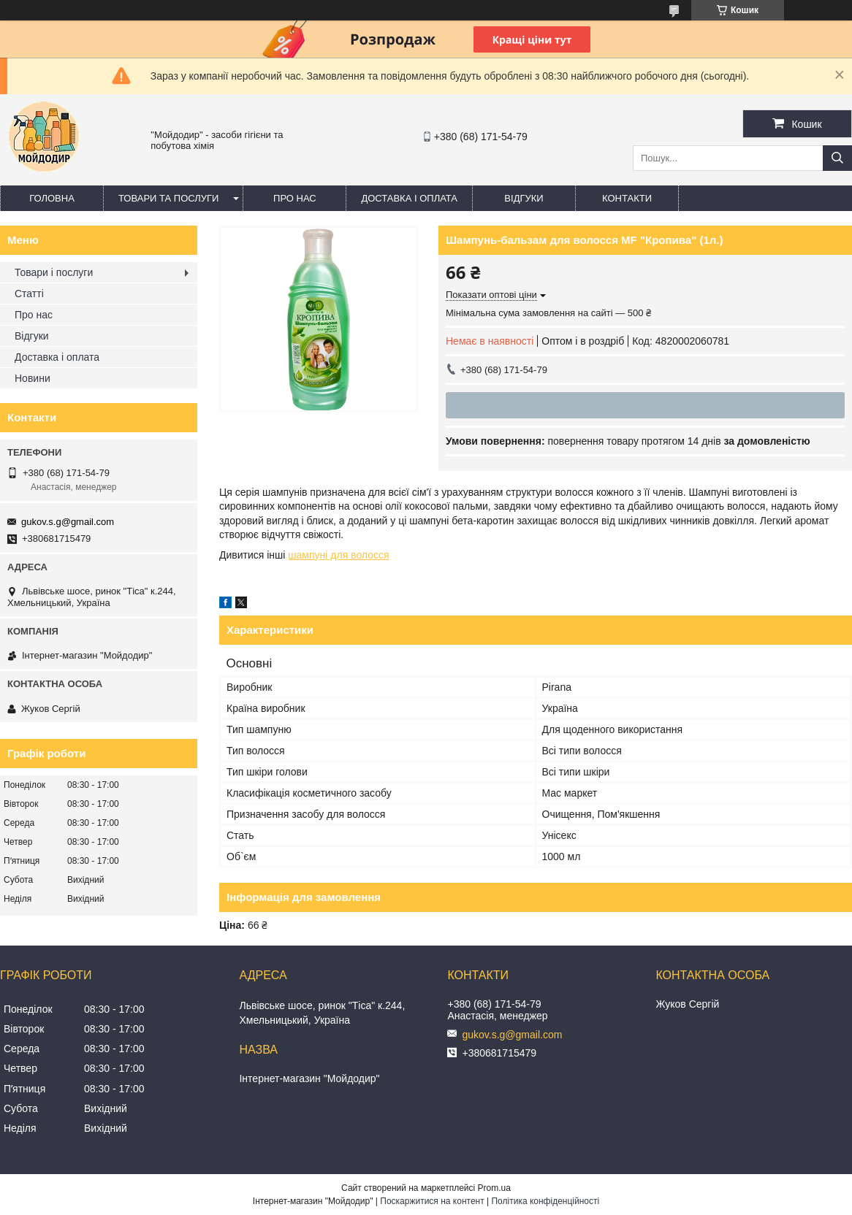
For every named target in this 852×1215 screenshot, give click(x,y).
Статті (29, 293)
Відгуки (523, 198)
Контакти (627, 198)
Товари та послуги (168, 198)
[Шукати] (837, 158)
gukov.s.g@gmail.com (67, 521)
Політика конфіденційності (545, 1201)
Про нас (294, 198)
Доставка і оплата (409, 198)
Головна (52, 198)
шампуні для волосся (338, 555)
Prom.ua (494, 1188)
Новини (32, 378)
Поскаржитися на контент (432, 1201)
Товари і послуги (54, 272)
